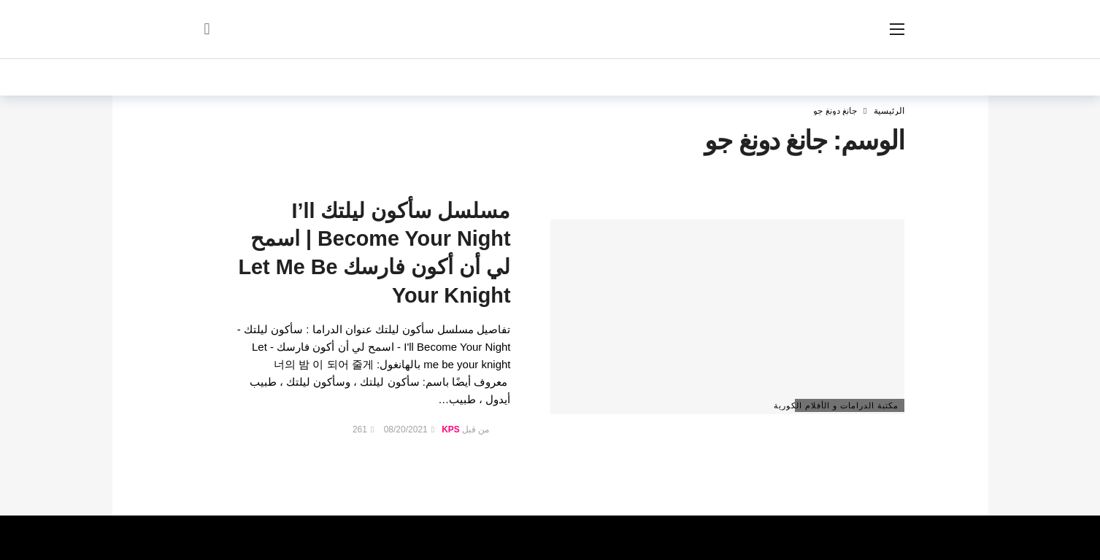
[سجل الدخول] (207, 29)
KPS (451, 429)
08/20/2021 (409, 429)
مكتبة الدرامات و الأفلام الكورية (847, 405)
